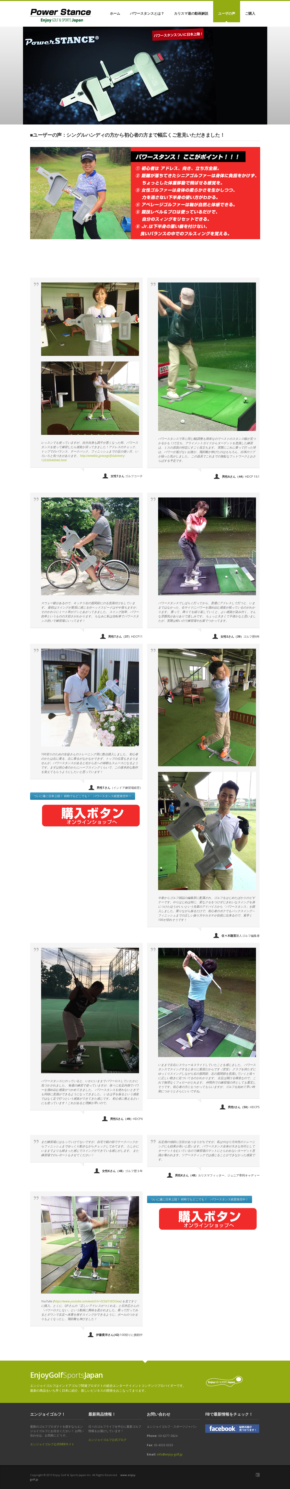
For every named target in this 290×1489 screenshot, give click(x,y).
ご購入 (250, 13)
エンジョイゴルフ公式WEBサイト (52, 1444)
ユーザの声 (226, 13)
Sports (66, 1375)
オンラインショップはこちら (59, 88)
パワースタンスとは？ (147, 13)
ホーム (115, 13)
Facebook (258, 1475)
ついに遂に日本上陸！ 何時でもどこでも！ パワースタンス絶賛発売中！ (82, 796)
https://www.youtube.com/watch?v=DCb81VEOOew (87, 1301)
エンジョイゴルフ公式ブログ (107, 1440)
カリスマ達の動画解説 (191, 13)
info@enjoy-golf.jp (170, 1454)
